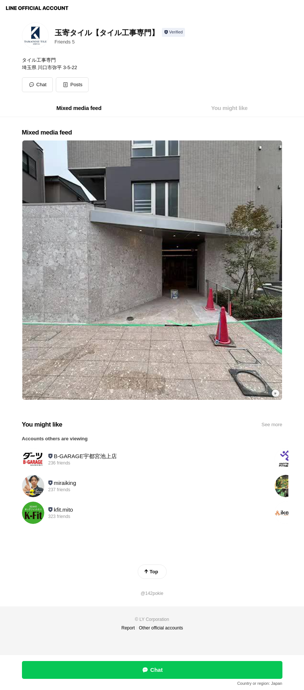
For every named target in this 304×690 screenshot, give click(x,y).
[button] (72, 84)
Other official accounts (161, 628)
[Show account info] (173, 32)
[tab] (79, 108)
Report (128, 628)
